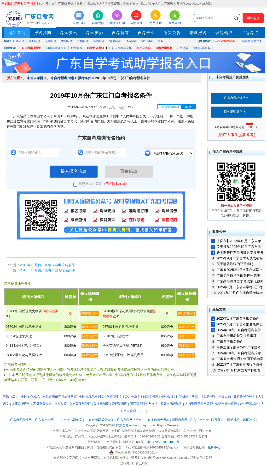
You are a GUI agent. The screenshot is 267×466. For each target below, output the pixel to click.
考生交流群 (143, 48)
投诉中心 (214, 447)
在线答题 (183, 48)
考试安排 (94, 33)
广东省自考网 (33, 78)
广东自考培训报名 (236, 98)
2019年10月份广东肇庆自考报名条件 (47, 265)
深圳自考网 (179, 420)
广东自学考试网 (21, 420)
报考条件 (84, 78)
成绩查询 (76, 48)
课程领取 (224, 33)
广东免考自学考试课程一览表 (235, 275)
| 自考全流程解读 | (224, 41)
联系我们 (217, 420)
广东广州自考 (199, 420)
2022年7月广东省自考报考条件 (237, 364)
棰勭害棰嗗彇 (186, 313)
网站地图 (233, 420)
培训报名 (198, 33)
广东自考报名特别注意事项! (234, 336)
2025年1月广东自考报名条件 (235, 318)
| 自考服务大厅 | (250, 41)
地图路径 (249, 420)
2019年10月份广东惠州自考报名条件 (47, 270)
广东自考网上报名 (30, 48)
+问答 (188, 107)
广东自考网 (124, 425)
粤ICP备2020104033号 (163, 442)
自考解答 (120, 33)
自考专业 (146, 33)
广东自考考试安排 (120, 48)
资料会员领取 (201, 48)
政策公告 (172, 33)
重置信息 (128, 171)
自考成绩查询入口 (236, 111)
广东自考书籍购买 (69, 420)
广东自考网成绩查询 (100, 420)
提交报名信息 (74, 171)
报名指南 (43, 33)
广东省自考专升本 (157, 420)
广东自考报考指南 (60, 78)
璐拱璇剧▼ (90, 327)
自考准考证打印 (56, 48)
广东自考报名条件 (227, 341)
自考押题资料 (164, 48)
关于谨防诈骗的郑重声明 (232, 264)
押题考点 (250, 33)
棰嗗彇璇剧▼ (90, 313)
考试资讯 (68, 33)
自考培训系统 (95, 48)
